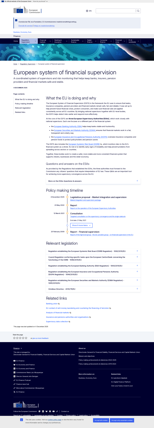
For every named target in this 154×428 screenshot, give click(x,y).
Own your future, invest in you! (122, 386)
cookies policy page (54, 420)
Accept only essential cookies (122, 420)
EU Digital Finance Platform (120, 382)
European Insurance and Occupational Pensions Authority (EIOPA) (80, 137)
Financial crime (118, 41)
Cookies (60, 415)
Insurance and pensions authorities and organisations (67, 317)
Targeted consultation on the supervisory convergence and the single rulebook (97, 216)
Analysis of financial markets (57, 313)
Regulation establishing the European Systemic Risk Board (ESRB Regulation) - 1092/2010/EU (93, 251)
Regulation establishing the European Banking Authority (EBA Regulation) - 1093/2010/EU (93, 265)
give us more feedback (40, 338)
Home (16, 41)
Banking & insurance (58, 41)
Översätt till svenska (25, 26)
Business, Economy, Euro (22, 32)
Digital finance (89, 41)
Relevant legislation (23, 108)
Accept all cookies (101, 420)
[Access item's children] (36, 41)
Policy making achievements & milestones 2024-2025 (97, 360)
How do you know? (40, 1)
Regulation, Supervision (25, 41)
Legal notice (83, 415)
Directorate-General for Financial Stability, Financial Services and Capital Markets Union (109, 352)
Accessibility (95, 415)
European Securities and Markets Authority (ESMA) (75, 130)
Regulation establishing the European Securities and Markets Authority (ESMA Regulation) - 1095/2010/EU (93, 281)
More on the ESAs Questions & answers (93, 181)
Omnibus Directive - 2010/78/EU (93, 289)
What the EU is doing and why (27, 99)
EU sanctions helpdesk (119, 378)
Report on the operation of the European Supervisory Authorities (93, 208)
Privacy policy (71, 415)
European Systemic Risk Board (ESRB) (84, 144)
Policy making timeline (24, 104)
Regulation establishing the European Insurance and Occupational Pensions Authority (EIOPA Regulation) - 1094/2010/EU (93, 272)
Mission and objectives (87, 356)
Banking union (51, 304)
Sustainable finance (75, 41)
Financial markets (43, 41)
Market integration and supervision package (85, 200)
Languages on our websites (44, 415)
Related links (20, 112)
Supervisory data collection (57, 322)
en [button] (88, 11)
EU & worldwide (132, 41)
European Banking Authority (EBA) (68, 126)
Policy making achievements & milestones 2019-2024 (97, 364)
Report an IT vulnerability (22, 415)
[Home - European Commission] (29, 10)
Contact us (65, 411)
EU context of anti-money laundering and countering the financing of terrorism (77, 308)
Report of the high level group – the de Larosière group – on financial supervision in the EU (101, 235)
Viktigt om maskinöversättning (44, 26)
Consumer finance (103, 41)
